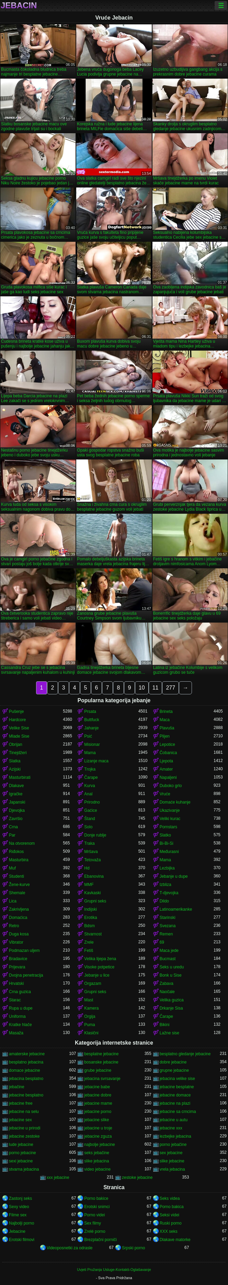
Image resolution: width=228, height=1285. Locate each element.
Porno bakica (172, 1206)
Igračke (15, 794)
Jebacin (19, 5)
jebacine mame (98, 1103)
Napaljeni (168, 777)
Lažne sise (169, 1033)
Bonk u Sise (171, 975)
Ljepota (166, 761)
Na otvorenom (22, 843)
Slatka (14, 761)
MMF (88, 884)
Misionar (92, 744)
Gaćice (90, 810)
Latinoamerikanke (176, 909)
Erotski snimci (97, 1206)
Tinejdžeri (18, 752)
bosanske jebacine (101, 1062)
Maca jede (169, 950)
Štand (89, 818)
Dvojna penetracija (26, 975)
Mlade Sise (19, 736)
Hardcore (17, 719)
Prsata (90, 711)
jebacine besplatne (177, 1086)
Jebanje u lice (96, 975)
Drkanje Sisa (171, 1008)
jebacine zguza (98, 1136)
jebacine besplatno (26, 1095)
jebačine (16, 1086)
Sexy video (19, 1206)
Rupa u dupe (21, 1008)
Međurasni (169, 851)
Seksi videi (169, 1215)
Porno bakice (96, 1198)
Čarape (91, 777)
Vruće (165, 794)
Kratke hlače (20, 1024)
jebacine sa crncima (178, 1111)
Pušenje (16, 711)
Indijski (90, 909)
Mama (89, 752)
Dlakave (16, 785)
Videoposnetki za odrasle (70, 1248)
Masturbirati (20, 777)
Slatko (165, 835)
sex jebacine (171, 1152)
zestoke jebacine (137, 1177)
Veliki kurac (170, 818)
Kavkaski (92, 892)
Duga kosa (18, 934)
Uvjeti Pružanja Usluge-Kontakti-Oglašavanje (114, 1269)
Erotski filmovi (21, 1239)
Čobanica (168, 752)
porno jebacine (22, 1152)
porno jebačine (173, 1144)
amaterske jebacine (27, 1053)
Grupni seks (95, 901)
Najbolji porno (21, 1223)
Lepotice (167, 744)
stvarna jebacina (24, 1169)
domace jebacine (24, 1070)
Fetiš (88, 950)
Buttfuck (91, 719)
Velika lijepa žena (100, 958)
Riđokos (16, 851)
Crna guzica (20, 991)
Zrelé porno (94, 1231)
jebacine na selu (24, 1111)
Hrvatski (16, 983)
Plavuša (167, 728)
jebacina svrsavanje (102, 1078)
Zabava (166, 983)
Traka (89, 843)
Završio (15, 818)
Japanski (17, 802)
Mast (88, 1000)
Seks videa (170, 1198)
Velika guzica (172, 1000)
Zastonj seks (20, 1198)
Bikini (165, 1024)
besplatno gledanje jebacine (185, 1053)
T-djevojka (169, 892)
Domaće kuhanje (175, 802)
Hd (86, 868)
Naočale (167, 991)
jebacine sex (20, 1119)
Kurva (89, 785)
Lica (12, 901)
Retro (14, 925)
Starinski (167, 917)
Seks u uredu (172, 967)
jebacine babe (97, 1086)
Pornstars (168, 827)
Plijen (165, 736)
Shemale (17, 892)
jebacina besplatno (26, 1078)
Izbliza (165, 884)
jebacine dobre (97, 1095)
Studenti (16, 876)
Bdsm (89, 925)
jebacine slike (96, 1119)
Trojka (89, 769)
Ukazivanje (170, 810)
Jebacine (17, 1231)
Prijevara (17, 967)
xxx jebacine (58, 1177)
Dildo (164, 901)
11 (155, 688)
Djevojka (17, 810)
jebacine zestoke (24, 1136)
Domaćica (18, 917)
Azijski (15, 769)
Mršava (91, 851)
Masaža (16, 1033)
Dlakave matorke (175, 1239)
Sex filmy (92, 1223)
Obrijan (15, 744)
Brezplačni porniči (100, 1239)
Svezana (168, 925)
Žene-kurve (19, 884)
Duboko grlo (171, 785)
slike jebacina (96, 1161)
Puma (89, 1024)
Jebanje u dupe (174, 876)
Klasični (91, 1033)
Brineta (166, 711)
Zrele (88, 942)
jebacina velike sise (177, 1078)
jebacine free (21, 1103)
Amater (166, 769)
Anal (88, 794)
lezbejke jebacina (175, 1136)
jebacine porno (97, 1111)
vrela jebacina (172, 1169)
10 (142, 688)
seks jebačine (96, 1152)
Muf (12, 868)
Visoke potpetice (99, 967)
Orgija (89, 1016)
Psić (88, 736)
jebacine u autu (173, 1119)
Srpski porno (133, 1248)
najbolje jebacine (99, 1144)
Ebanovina (94, 876)
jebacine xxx (171, 1128)
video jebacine (97, 1169)
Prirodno (92, 802)
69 (162, 942)
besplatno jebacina (26, 1062)
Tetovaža (92, 859)
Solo (88, 827)
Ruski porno (171, 1223)
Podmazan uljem (24, 950)
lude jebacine (21, 1144)
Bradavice (18, 958)
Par (12, 835)
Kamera (91, 1008)
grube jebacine (97, 1070)
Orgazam (92, 983)
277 (170, 688)
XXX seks (169, 1231)
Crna (13, 827)
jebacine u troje (98, 1128)
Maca (165, 719)
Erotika (90, 917)
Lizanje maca (96, 761)
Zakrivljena (19, 909)
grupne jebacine (174, 1070)
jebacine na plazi (175, 1103)
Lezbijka (167, 868)
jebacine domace (175, 1095)
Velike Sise (19, 728)
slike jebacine (172, 1161)
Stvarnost (93, 934)
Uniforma (17, 1016)
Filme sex (17, 1215)
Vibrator (16, 942)
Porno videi (94, 1215)
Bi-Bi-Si (166, 843)
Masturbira (18, 859)
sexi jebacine (21, 1161)
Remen (166, 934)
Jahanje (91, 728)
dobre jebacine (173, 1062)
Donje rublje (95, 835)
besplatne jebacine (101, 1053)
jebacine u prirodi (24, 1128)
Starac (15, 1000)
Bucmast (168, 958)
